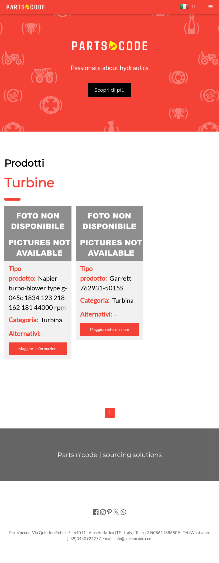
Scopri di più (109, 90)
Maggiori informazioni (37, 348)
